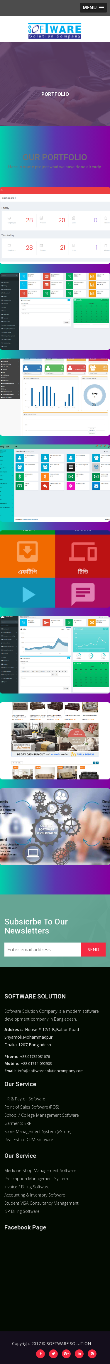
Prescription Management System (36, 1178)
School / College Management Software (41, 1115)
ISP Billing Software (22, 1211)
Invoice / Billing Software (27, 1187)
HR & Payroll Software (24, 1099)
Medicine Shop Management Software (40, 1170)
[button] (93, 8)
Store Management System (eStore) (37, 1131)
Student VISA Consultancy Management (41, 1203)
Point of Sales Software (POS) (31, 1107)
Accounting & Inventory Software (34, 1195)
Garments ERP (17, 1123)
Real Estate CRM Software (28, 1139)
